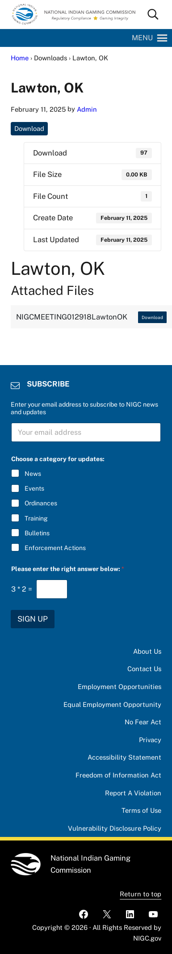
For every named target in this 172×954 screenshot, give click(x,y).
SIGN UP (32, 618)
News (33, 473)
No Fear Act (143, 722)
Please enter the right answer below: (67, 568)
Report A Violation (133, 793)
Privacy (150, 740)
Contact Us (144, 668)
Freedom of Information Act (118, 775)
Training (36, 517)
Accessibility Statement (124, 757)
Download (29, 128)
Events (34, 488)
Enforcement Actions (55, 547)
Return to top (140, 894)
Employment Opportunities (119, 686)
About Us (147, 651)
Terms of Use (141, 810)
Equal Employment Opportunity (112, 704)
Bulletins (37, 533)
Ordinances (41, 503)
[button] (142, 38)
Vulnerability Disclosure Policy (114, 828)
